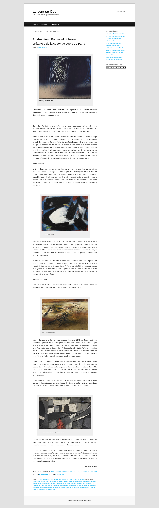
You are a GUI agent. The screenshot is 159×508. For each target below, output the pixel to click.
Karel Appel (36, 485)
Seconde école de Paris (65, 487)
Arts (52, 472)
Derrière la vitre (55, 24)
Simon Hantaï (43, 489)
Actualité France (45, 479)
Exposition (43, 474)
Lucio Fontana (45, 485)
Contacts (44, 24)
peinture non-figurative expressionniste (45, 487)
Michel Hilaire (55, 485)
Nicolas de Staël (82, 485)
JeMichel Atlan (90, 483)
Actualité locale (56, 479)
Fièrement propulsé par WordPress (79, 500)
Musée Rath (72, 485)
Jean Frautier (81, 483)
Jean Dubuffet (71, 483)
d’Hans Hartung (69, 481)
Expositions (73, 479)
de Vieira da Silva (57, 481)
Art (68, 479)
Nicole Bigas (92, 485)
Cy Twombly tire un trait (87, 472)
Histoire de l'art (61, 483)
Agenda (64, 479)
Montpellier (59, 474)
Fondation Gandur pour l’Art (47, 483)
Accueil (35, 24)
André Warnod (37, 481)
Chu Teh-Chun (47, 481)
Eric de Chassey (80, 481)
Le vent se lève (44, 11)
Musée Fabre (64, 485)
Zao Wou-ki (51, 489)
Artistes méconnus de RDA (65, 472)
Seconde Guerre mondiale (82, 487)
